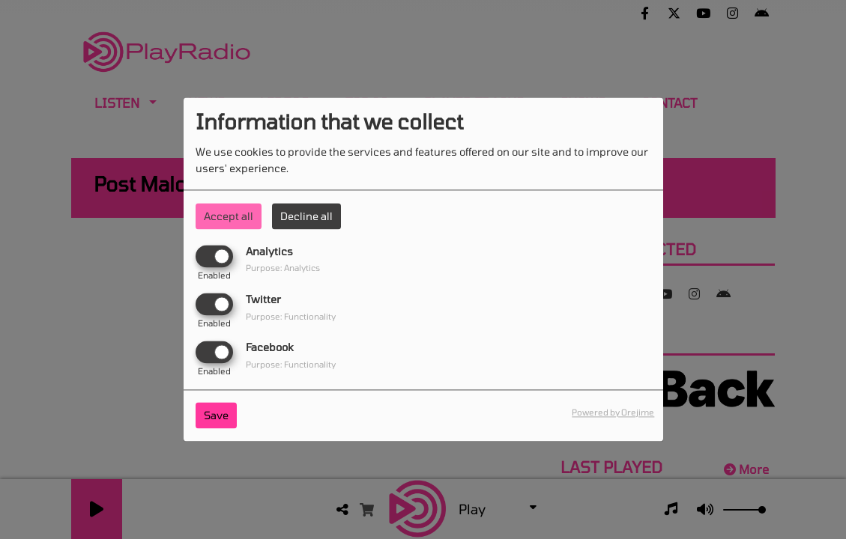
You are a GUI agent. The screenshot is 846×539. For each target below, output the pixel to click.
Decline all (306, 216)
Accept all (228, 216)
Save (216, 415)
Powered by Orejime (613, 413)
